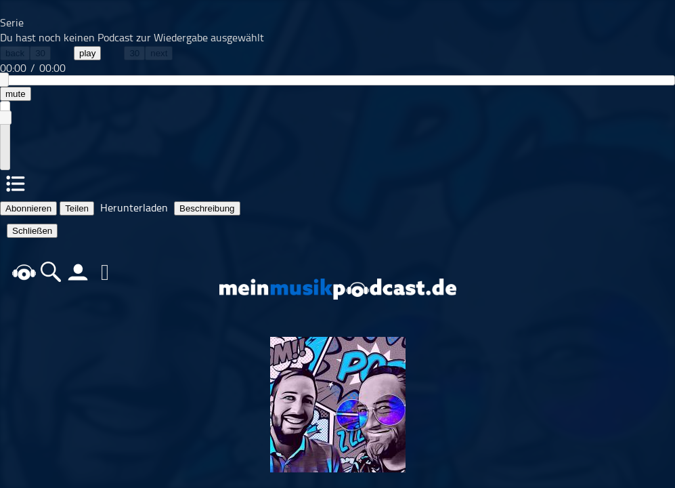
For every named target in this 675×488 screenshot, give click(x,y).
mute (15, 94)
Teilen (77, 208)
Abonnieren (28, 208)
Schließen (32, 231)
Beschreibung (207, 208)
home (23, 272)
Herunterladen (134, 207)
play (87, 53)
